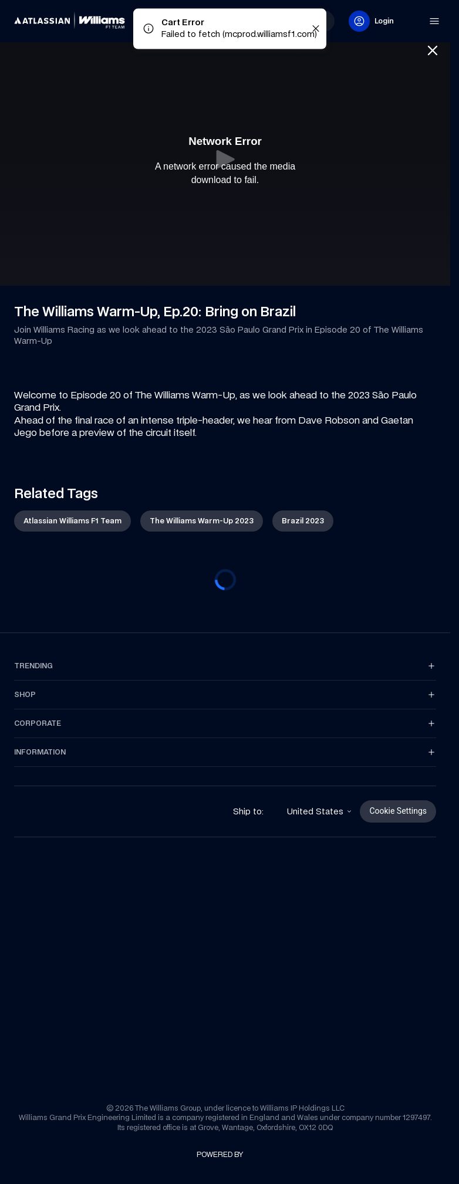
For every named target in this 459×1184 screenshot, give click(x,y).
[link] (34, 16)
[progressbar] (225, 579)
